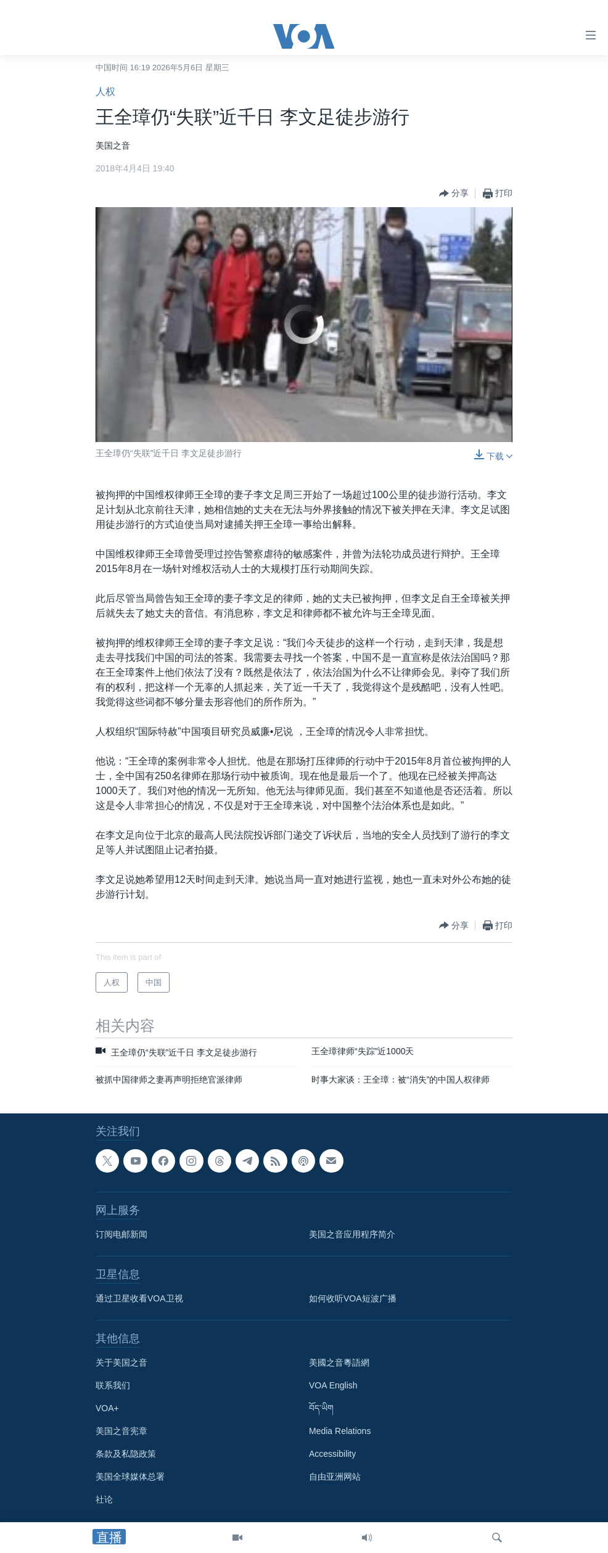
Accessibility (332, 1454)
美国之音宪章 (121, 1431)
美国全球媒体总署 (130, 1476)
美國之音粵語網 (339, 1362)
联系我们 (113, 1385)
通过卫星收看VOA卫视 (139, 1298)
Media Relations (340, 1431)
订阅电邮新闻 (121, 1234)
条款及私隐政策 (126, 1454)
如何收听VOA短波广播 (352, 1298)
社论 (104, 1499)
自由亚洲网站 (335, 1476)
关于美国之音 (121, 1362)
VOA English (333, 1385)
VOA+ (107, 1408)
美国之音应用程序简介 (352, 1234)
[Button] (454, 193)
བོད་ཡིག (321, 1408)
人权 (105, 91)
